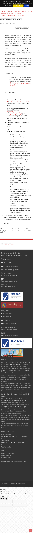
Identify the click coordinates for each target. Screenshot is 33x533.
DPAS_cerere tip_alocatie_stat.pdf (19, 102)
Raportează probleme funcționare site (13, 461)
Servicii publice (15, 11)
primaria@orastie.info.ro (10, 266)
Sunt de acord (18, 5)
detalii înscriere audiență (9, 330)
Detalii (27, 5)
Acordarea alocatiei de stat (15, 15)
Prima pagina (4, 11)
